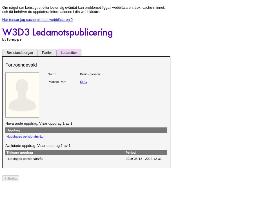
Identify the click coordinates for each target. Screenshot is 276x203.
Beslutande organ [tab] (20, 53)
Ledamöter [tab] (69, 53)
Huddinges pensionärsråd (24, 136)
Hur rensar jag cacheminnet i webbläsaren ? (37, 19)
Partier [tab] (47, 53)
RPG (83, 81)
